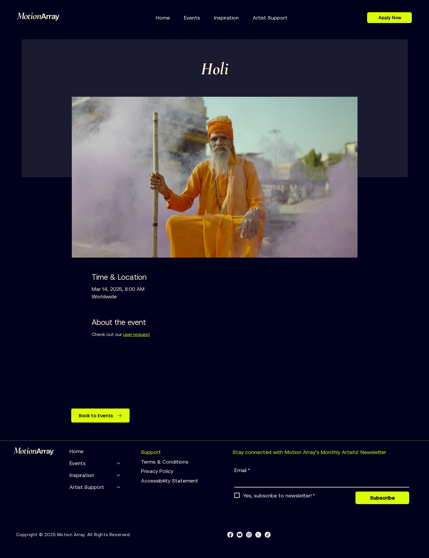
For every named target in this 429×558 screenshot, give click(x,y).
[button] (192, 18)
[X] (258, 535)
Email (242, 470)
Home (76, 451)
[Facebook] (230, 535)
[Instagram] (249, 535)
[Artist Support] (118, 487)
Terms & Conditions (165, 462)
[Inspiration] (118, 475)
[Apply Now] (389, 17)
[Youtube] (240, 535)
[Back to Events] (100, 416)
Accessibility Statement (169, 481)
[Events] (118, 463)
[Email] (320, 481)
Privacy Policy (158, 471)
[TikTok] (268, 535)
